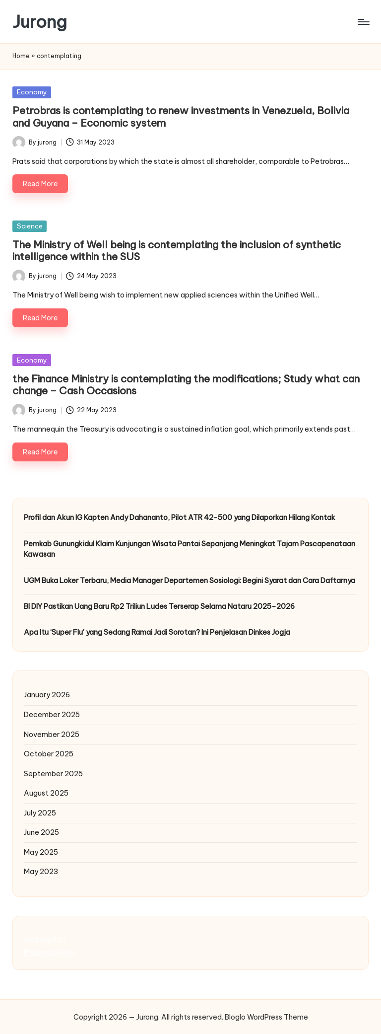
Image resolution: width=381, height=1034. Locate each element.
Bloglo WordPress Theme (266, 1017)
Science (30, 226)
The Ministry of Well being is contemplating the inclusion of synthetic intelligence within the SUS (176, 250)
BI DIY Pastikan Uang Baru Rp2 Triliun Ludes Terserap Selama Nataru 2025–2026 (159, 606)
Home (21, 56)
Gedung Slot (45, 939)
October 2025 (48, 753)
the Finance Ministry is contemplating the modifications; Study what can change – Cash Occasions (186, 384)
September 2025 (53, 773)
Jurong (39, 21)
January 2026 (47, 694)
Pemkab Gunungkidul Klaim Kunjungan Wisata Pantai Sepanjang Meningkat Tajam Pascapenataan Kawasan (189, 549)
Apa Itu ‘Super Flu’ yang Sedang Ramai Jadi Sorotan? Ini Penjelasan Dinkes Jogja (157, 632)
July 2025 (40, 813)
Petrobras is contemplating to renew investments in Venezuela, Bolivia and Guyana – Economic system (180, 116)
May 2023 (41, 871)
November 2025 (51, 734)
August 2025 (46, 793)
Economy (32, 91)
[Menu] (363, 22)
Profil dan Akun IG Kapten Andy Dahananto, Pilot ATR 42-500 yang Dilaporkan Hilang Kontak (179, 517)
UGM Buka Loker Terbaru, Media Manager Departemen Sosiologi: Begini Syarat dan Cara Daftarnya (189, 580)
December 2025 (52, 714)
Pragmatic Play (49, 952)
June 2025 (41, 832)
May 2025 (41, 852)
